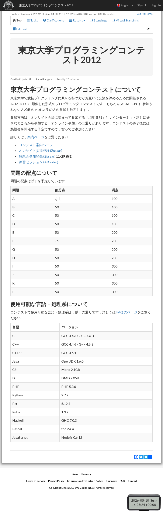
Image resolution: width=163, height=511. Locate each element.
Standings (98, 20)
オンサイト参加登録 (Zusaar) (40, 150)
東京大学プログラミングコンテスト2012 (46, 5)
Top (17, 20)
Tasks (32, 20)
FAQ (122, 481)
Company (111, 481)
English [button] (125, 5)
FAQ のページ (126, 312)
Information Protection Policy (85, 481)
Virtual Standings (125, 20)
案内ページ (35, 137)
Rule (75, 474)
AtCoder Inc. (84, 487)
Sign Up (142, 5)
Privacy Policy (56, 481)
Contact (132, 481)
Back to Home (145, 13)
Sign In (156, 5)
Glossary (85, 474)
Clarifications (53, 20)
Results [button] (77, 20)
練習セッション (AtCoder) (38, 162)
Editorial (20, 29)
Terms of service (35, 481)
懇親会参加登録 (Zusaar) (37, 156)
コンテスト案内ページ (36, 145)
